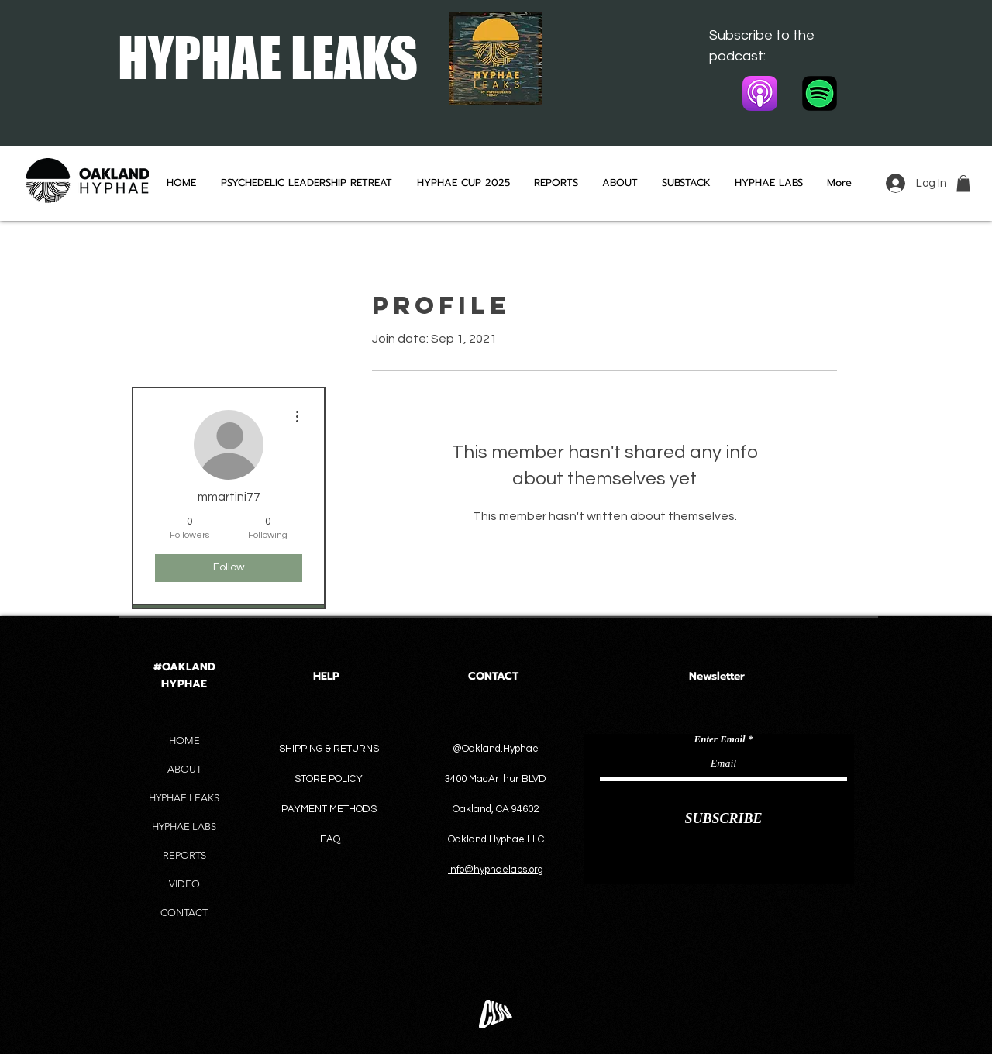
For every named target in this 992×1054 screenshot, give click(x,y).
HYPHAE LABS (184, 826)
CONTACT (184, 912)
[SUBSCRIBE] (723, 818)
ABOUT (184, 769)
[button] (963, 183)
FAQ (330, 839)
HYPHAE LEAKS (184, 798)
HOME (184, 740)
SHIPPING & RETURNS (329, 748)
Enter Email (720, 739)
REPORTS (184, 855)
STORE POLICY (329, 778)
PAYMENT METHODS (329, 809)
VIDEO (184, 884)
